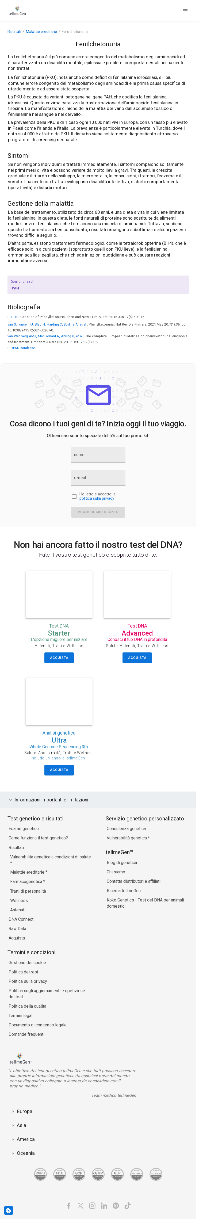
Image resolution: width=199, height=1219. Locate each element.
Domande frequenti (26, 1034)
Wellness (19, 900)
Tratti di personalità (28, 891)
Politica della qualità (27, 1006)
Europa (24, 1111)
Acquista (17, 938)
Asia (21, 1125)
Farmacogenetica (26, 881)
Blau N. (13, 317)
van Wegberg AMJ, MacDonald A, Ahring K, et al (45, 336)
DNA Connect (21, 919)
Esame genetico (24, 828)
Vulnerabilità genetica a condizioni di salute (50, 856)
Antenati (17, 909)
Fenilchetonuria (75, 31)
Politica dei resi (23, 972)
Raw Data (17, 928)
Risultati (14, 31)
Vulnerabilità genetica (127, 837)
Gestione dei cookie (27, 962)
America (26, 1139)
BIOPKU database (21, 348)
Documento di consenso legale (38, 1024)
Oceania (26, 1153)
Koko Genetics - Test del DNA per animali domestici (145, 902)
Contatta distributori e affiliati (133, 881)
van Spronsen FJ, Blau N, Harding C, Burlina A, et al (46, 324)
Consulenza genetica (126, 828)
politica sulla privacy (96, 498)
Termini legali (21, 1015)
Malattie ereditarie (41, 31)
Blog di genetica (122, 862)
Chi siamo (116, 871)
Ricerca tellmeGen (124, 890)
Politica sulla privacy (28, 981)
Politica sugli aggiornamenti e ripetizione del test (47, 993)
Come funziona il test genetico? (38, 837)
